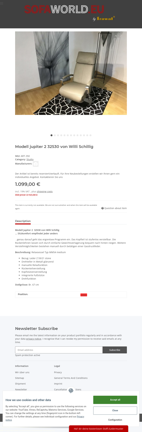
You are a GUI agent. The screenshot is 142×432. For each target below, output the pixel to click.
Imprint (58, 383)
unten (83, 295)
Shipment (20, 383)
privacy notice (33, 338)
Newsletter (21, 389)
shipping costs (45, 191)
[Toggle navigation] (1, 2)
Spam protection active (27, 355)
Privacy (58, 372)
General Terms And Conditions (71, 377)
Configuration (113, 420)
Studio (29, 159)
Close (113, 410)
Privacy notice (37, 420)
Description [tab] (23, 221)
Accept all (113, 399)
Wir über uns (22, 372)
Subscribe (114, 349)
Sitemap (19, 377)
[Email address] (59, 349)
